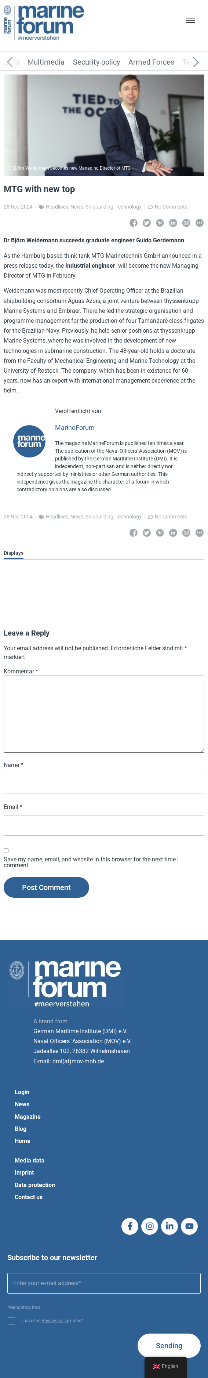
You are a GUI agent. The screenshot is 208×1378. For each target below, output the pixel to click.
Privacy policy (55, 1320)
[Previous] (21, 62)
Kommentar (21, 671)
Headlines (57, 207)
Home (22, 1141)
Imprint (24, 1172)
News (76, 207)
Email (13, 807)
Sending (169, 1345)
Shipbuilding (99, 207)
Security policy (96, 62)
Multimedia (46, 62)
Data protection (35, 1185)
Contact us (29, 1197)
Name (13, 765)
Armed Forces (151, 62)
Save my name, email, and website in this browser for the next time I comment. (91, 862)
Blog (20, 1128)
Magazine (28, 1116)
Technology (129, 207)
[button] (190, 21)
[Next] (185, 62)
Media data (29, 1160)
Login (22, 1092)
